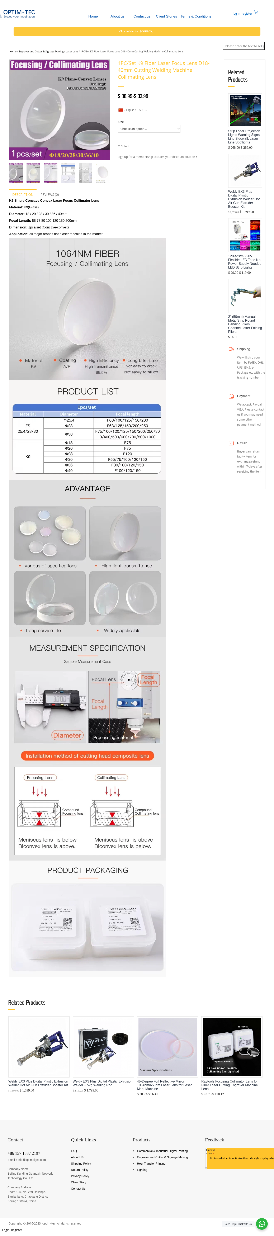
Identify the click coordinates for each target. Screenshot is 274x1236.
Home (12, 51)
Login (5, 1230)
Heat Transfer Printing (151, 1163)
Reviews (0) (50, 194)
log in (236, 13)
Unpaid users (210, 1152)
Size (121, 122)
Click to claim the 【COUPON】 (137, 31)
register (246, 13)
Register (16, 1230)
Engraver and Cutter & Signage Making (41, 51)
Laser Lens (72, 51)
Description (22, 194)
